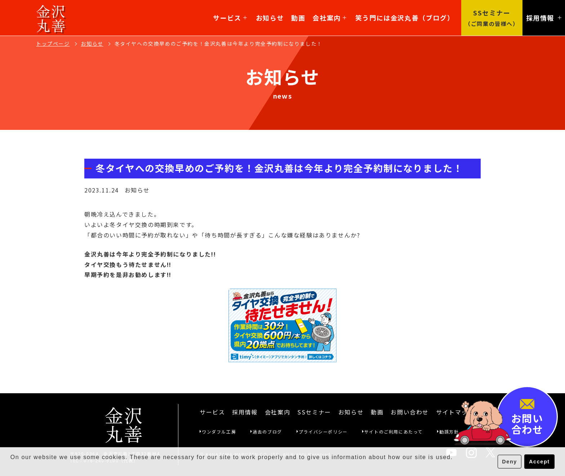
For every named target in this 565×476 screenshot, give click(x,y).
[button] (11, 467)
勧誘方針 (449, 432)
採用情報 (244, 412)
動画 (298, 17)
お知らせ (270, 17)
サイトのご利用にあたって (393, 432)
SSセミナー (314, 412)
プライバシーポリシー (323, 432)
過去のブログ (267, 432)
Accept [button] (539, 461)
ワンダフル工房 (219, 432)
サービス (229, 17)
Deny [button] (509, 461)
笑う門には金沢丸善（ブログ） (404, 17)
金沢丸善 (51, 18)
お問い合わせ (410, 412)
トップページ (53, 43)
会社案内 (329, 17)
